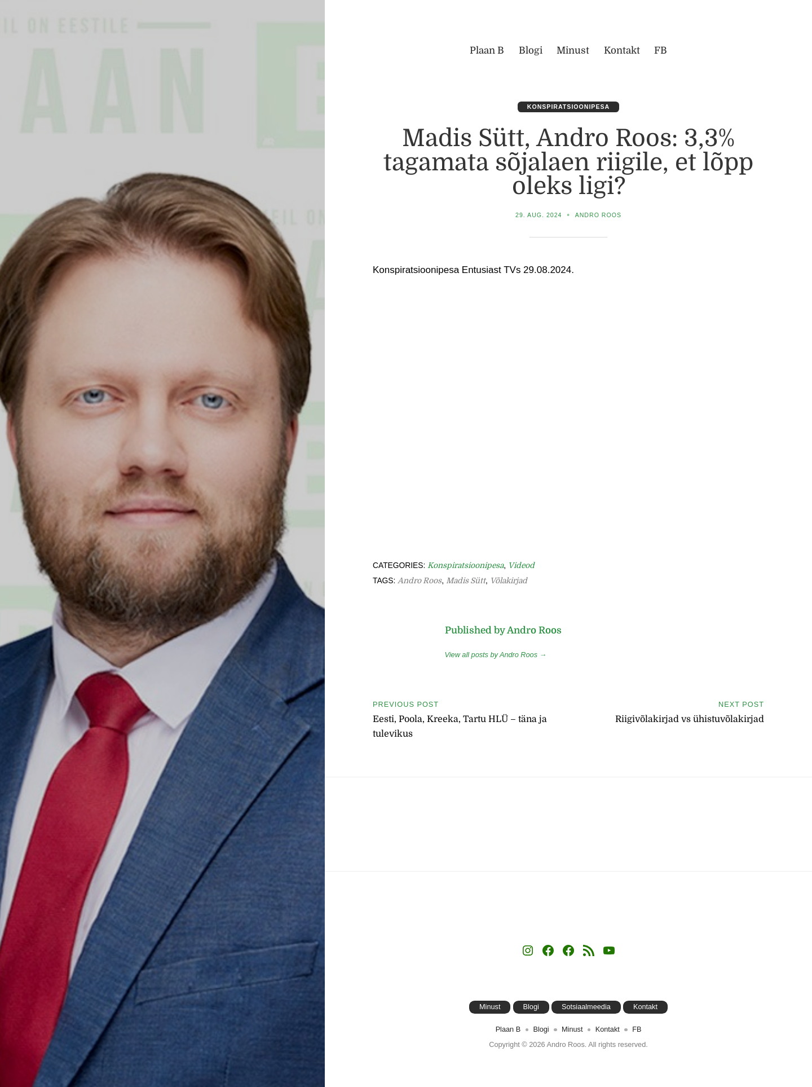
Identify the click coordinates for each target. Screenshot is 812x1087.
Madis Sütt (467, 580)
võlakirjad (509, 580)
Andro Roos (598, 215)
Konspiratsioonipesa (568, 106)
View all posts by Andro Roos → (496, 654)
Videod (522, 565)
